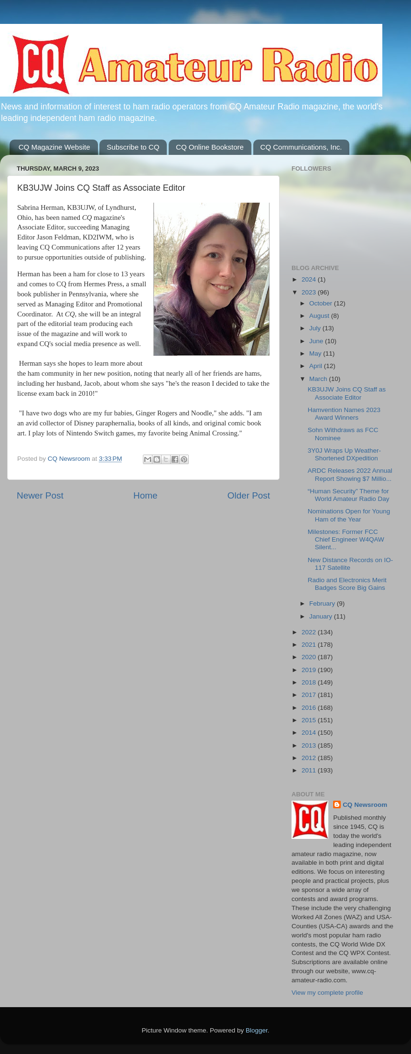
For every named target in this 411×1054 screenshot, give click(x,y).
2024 (310, 279)
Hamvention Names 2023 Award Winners (344, 413)
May (316, 353)
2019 (310, 670)
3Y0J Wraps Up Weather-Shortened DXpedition (344, 454)
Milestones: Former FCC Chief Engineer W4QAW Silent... (346, 539)
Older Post (248, 495)
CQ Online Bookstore (210, 147)
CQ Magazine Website (54, 147)
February (323, 603)
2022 (310, 632)
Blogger (257, 1030)
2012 (310, 757)
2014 (310, 732)
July (316, 328)
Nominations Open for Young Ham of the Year (349, 515)
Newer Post (40, 495)
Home (145, 495)
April (316, 365)
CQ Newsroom (365, 804)
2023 (310, 292)
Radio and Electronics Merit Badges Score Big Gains (347, 583)
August (320, 315)
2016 (310, 707)
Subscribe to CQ (133, 147)
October (321, 303)
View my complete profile (327, 992)
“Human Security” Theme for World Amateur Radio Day (348, 495)
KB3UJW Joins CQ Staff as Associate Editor (347, 393)
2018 (310, 682)
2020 (310, 657)
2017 (310, 694)
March (319, 378)
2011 (310, 770)
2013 (310, 745)
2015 (310, 720)
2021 (310, 644)
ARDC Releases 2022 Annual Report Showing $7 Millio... (350, 474)
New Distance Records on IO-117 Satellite (350, 563)
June (317, 341)
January (321, 616)
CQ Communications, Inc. (301, 147)
